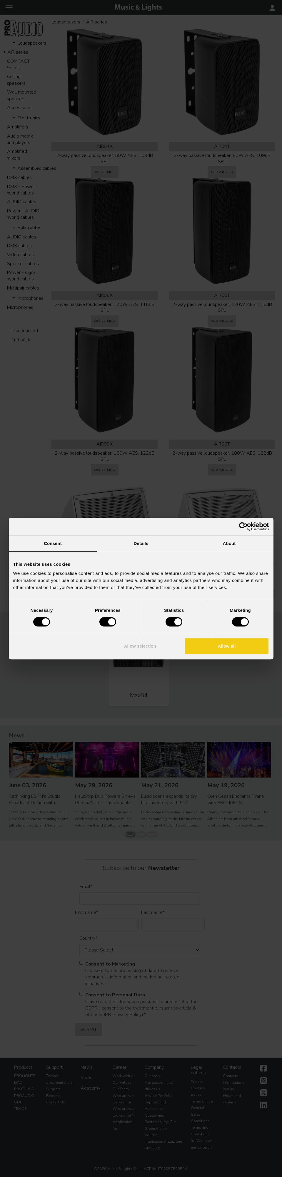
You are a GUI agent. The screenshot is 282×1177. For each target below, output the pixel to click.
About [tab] (229, 543)
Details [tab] (141, 543)
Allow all (227, 645)
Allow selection (140, 645)
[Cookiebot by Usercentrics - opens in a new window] (243, 526)
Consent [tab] (53, 543)
